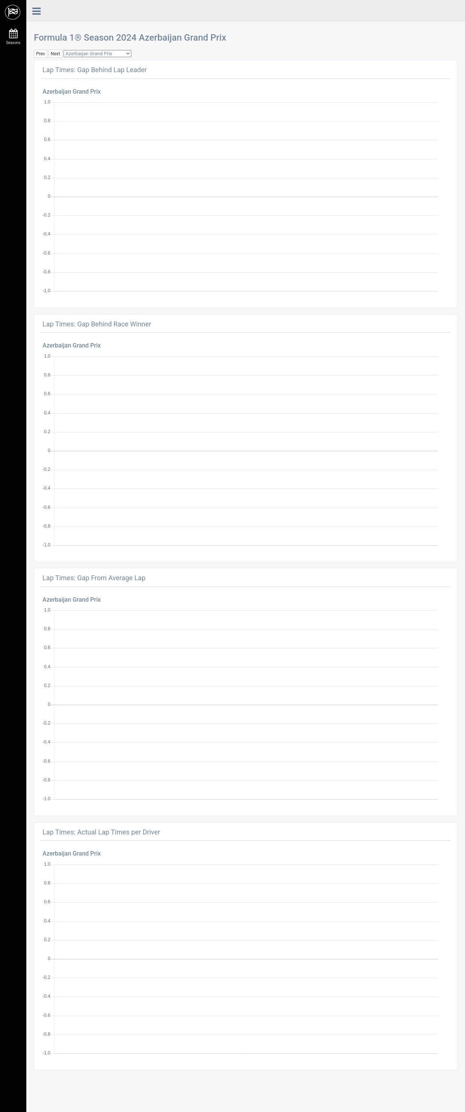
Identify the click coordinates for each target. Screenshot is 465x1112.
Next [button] (55, 53)
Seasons (13, 37)
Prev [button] (40, 53)
